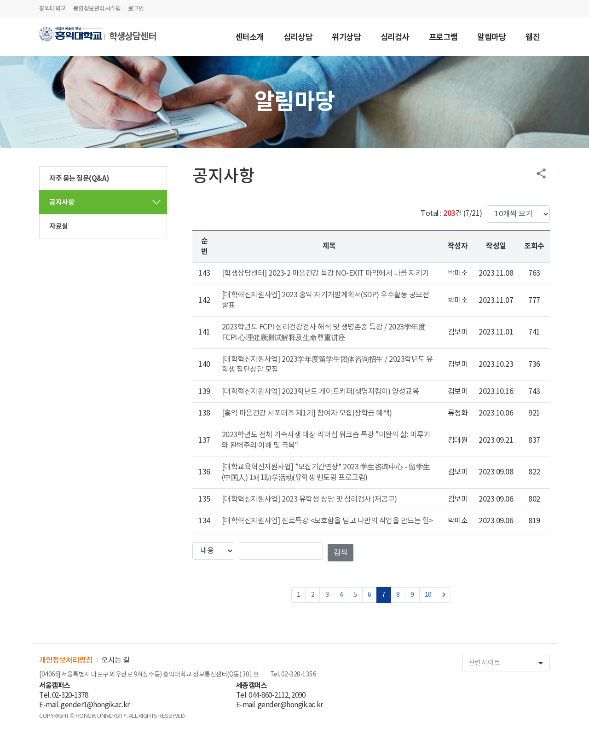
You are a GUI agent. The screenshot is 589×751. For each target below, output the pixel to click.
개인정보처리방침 (65, 660)
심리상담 (297, 38)
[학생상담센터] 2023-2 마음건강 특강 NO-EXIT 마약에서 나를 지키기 (325, 273)
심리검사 (395, 38)
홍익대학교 (52, 8)
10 (428, 595)
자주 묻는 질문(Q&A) (79, 178)
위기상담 (346, 38)
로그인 (136, 8)
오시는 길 (115, 660)
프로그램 (443, 38)
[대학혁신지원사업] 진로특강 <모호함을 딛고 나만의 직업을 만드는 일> (327, 521)
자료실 (58, 226)
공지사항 (61, 202)
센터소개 (249, 38)
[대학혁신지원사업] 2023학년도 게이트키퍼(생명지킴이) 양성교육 (320, 391)
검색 (340, 553)
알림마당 (491, 38)
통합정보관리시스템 (97, 8)
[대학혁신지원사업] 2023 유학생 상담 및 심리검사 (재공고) (309, 499)
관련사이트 (508, 663)
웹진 (532, 38)
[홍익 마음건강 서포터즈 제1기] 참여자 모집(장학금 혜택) (307, 413)
